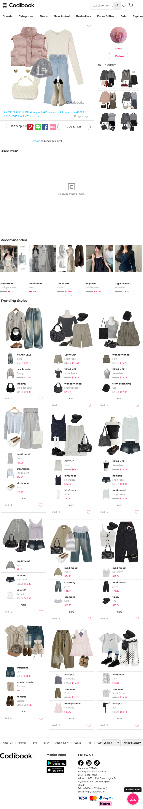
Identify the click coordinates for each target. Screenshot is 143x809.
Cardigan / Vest (8, 287)
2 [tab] (71, 296)
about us (8, 742)
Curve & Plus (105, 16)
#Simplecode (68, 112)
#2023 (80, 112)
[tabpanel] (14, 268)
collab (77, 742)
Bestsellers (83, 16)
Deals (43, 16)
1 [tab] (66, 296)
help (89, 742)
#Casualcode (51, 112)
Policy (46, 742)
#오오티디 (9, 112)
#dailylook (36, 112)
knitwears (120, 287)
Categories (26, 16)
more (71, 398)
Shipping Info (62, 742)
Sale (123, 16)
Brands (7, 16)
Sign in (36, 141)
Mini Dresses (92, 287)
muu (118, 48)
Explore (138, 16)
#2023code (10, 116)
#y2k (21, 116)
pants (32, 287)
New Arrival (62, 16)
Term (34, 742)
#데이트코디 (22, 112)
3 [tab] (77, 296)
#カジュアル (32, 116)
